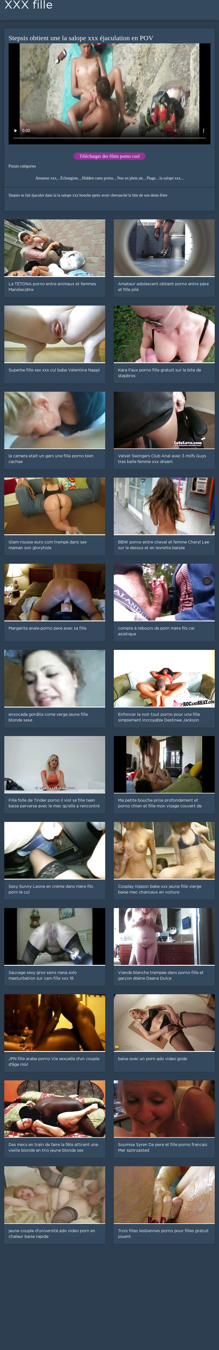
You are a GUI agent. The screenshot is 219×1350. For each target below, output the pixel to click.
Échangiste (69, 178)
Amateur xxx (45, 178)
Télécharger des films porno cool (109, 156)
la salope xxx (170, 178)
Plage (151, 178)
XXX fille (28, 5)
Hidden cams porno (97, 178)
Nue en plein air (130, 178)
